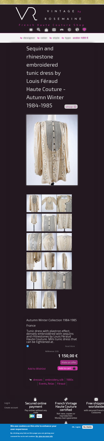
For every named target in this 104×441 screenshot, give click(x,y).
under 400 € (80, 37)
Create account (11, 407)
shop (71, 106)
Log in (7, 403)
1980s (69, 379)
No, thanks (87, 427)
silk (61, 379)
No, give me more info (44, 436)
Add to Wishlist (37, 368)
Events (43, 383)
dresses (37, 379)
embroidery (51, 379)
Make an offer (69, 362)
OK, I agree (76, 427)
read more (70, 346)
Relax (51, 383)
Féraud (61, 383)
